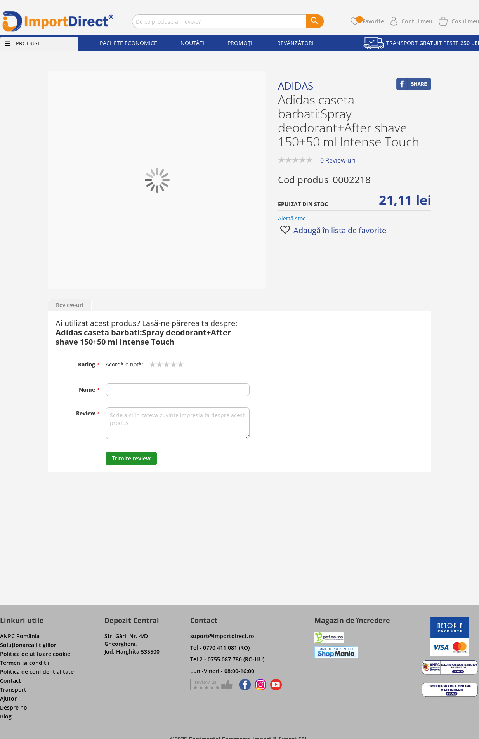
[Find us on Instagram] (260, 684)
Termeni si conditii (24, 662)
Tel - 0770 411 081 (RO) (220, 647)
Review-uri (69, 305)
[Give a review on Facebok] (212, 684)
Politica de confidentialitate (37, 671)
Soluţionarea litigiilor (28, 645)
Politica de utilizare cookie (35, 653)
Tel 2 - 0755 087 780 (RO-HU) (227, 659)
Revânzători (295, 43)
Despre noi (14, 707)
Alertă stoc (291, 218)
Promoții (240, 43)
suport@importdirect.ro (222, 636)
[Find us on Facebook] (243, 684)
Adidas (295, 86)
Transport (13, 689)
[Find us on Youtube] (276, 684)
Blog (6, 716)
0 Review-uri (338, 160)
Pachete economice (128, 43)
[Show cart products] (465, 20)
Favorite (370, 21)
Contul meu (416, 21)
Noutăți (192, 43)
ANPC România (20, 636)
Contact (10, 680)
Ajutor (8, 698)
